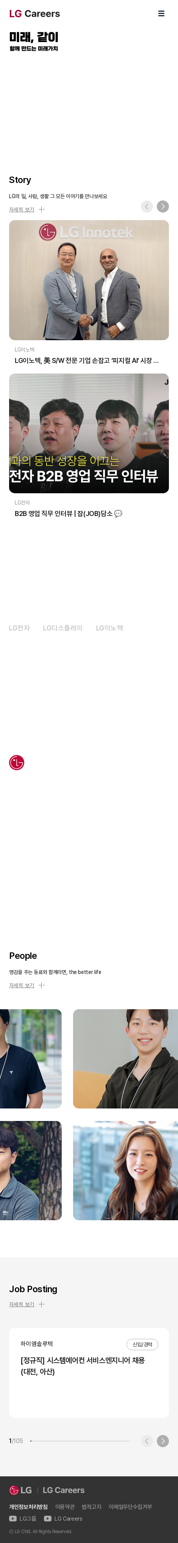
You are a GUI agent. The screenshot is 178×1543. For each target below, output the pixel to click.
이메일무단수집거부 (130, 1507)
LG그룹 (22, 1519)
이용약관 (65, 1507)
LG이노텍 (109, 628)
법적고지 (91, 1507)
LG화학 (146, 628)
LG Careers (63, 1519)
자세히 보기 (27, 209)
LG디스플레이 (63, 628)
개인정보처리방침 (28, 1507)
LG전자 (19, 628)
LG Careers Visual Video (89, 104)
